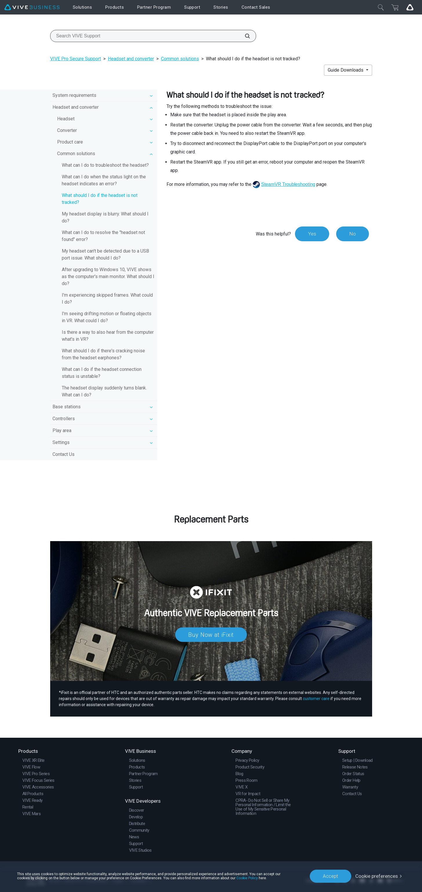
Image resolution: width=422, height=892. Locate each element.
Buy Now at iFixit (211, 634)
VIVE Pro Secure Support (75, 58)
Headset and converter (131, 58)
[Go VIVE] (410, 7)
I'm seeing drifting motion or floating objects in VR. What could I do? (106, 317)
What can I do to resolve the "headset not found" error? (103, 236)
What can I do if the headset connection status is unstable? (102, 373)
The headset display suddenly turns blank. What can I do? (104, 391)
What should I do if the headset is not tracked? (99, 199)
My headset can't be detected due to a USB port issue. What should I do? (105, 254)
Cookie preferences (376, 876)
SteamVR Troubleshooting (288, 184)
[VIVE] (31, 7)
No (352, 234)
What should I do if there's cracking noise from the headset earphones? (103, 354)
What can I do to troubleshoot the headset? (105, 165)
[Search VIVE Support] (244, 36)
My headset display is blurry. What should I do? (105, 217)
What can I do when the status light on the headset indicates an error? (104, 180)
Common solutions (180, 58)
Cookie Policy (247, 878)
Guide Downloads (346, 70)
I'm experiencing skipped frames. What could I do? (107, 298)
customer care (316, 698)
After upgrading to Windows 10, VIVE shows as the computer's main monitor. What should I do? (108, 276)
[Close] (381, 7)
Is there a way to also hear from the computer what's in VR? (108, 335)
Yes (312, 234)
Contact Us (63, 454)
